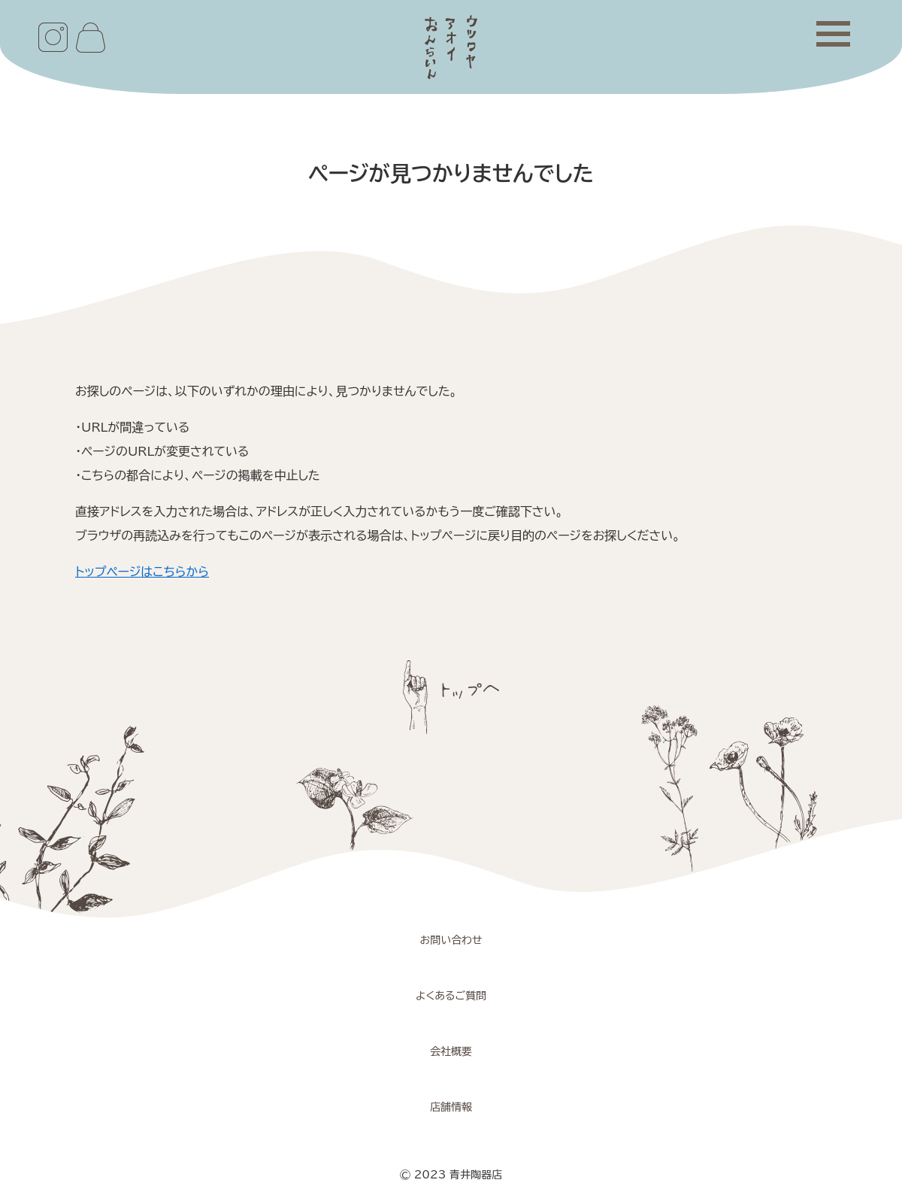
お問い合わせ (450, 940)
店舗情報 (451, 1107)
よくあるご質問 (451, 995)
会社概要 (451, 1051)
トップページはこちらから (142, 572)
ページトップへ (451, 697)
